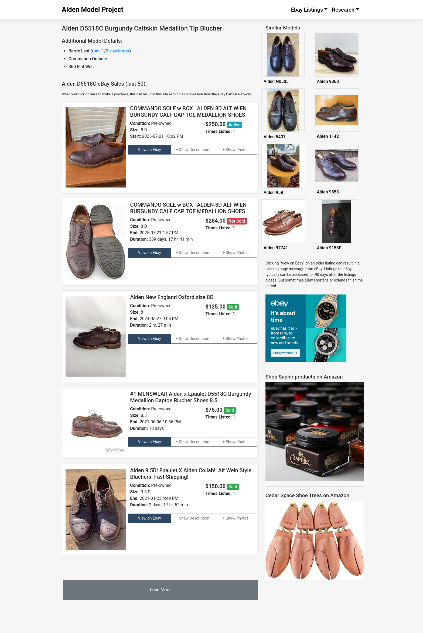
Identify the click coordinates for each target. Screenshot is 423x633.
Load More (160, 589)
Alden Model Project (92, 10)
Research (343, 9)
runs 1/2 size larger (110, 50)
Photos (242, 150)
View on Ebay (149, 150)
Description (199, 150)
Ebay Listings (307, 9)
